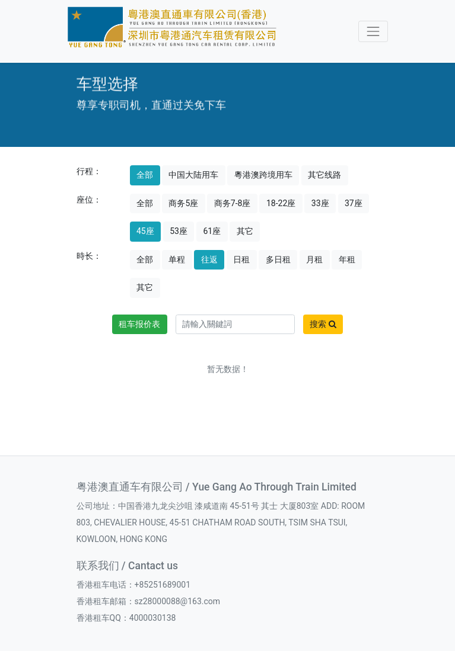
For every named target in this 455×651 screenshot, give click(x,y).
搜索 (323, 324)
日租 (241, 259)
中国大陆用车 (193, 174)
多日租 (278, 259)
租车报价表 (139, 324)
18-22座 (280, 203)
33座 (320, 203)
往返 (209, 259)
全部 (144, 174)
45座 (145, 231)
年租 (347, 259)
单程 (176, 259)
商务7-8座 (232, 203)
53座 (178, 231)
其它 (245, 231)
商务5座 (183, 203)
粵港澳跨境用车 (263, 174)
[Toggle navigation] (372, 31)
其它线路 (324, 174)
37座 (353, 203)
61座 (212, 231)
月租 (314, 259)
